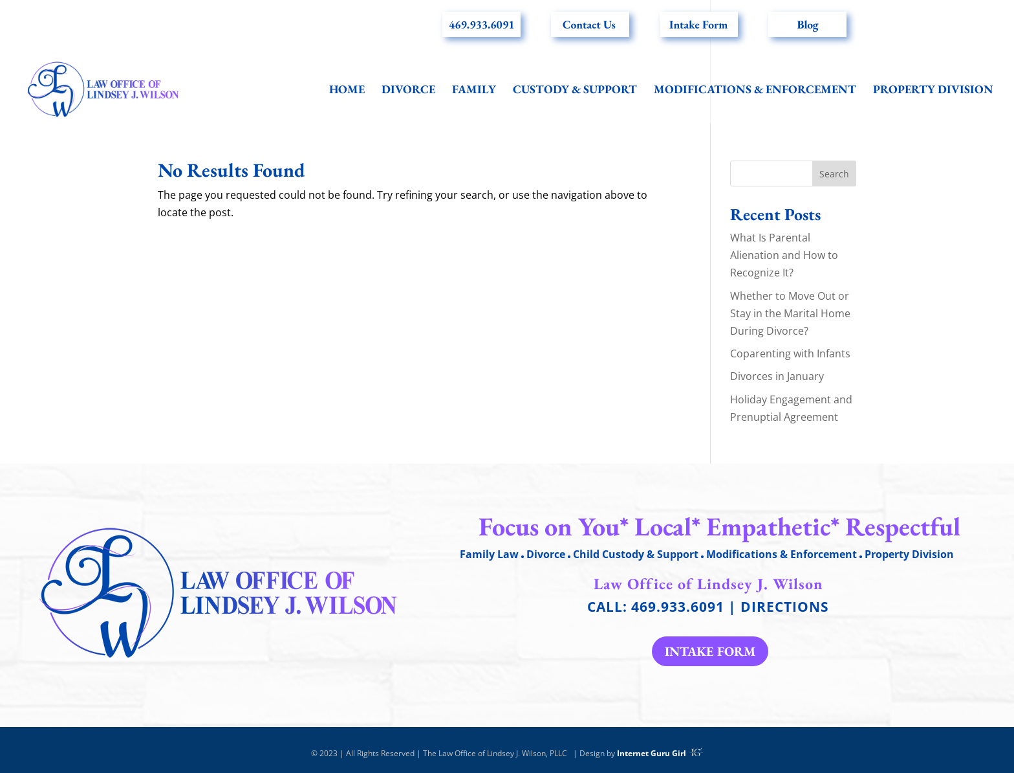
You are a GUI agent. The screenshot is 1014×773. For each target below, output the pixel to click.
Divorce (408, 90)
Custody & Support (575, 90)
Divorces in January (777, 376)
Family (474, 90)
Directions (784, 607)
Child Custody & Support (635, 554)
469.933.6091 (677, 607)
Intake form (710, 651)
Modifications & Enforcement (755, 90)
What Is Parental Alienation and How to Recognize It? (784, 255)
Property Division (933, 90)
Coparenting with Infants (790, 353)
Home (347, 90)
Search (834, 174)
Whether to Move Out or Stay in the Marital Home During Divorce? (790, 313)
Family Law (489, 554)
